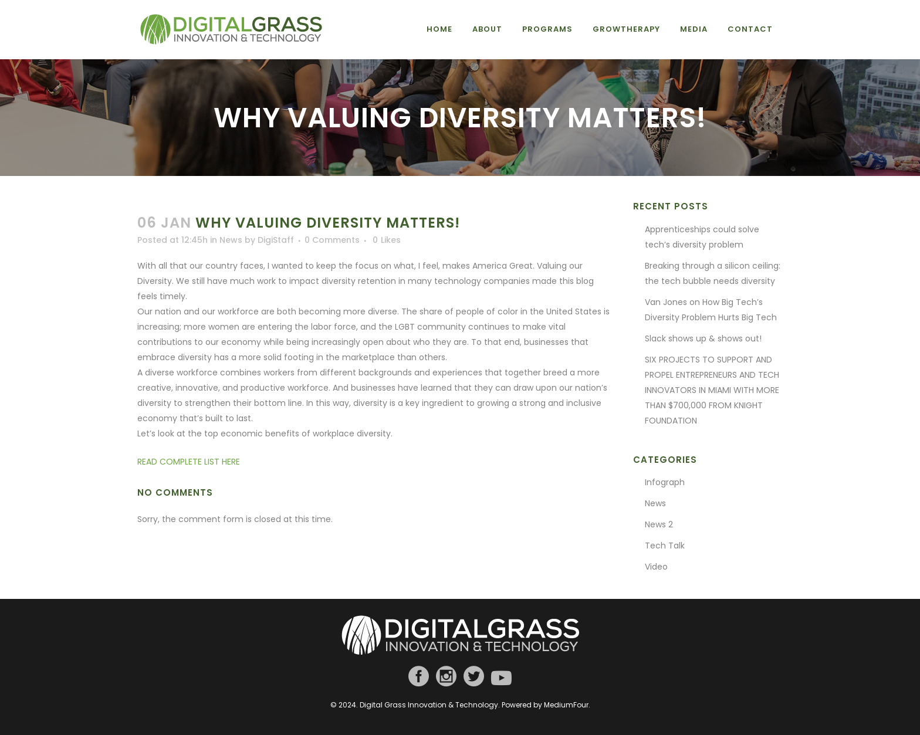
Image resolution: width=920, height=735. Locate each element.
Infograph (665, 482)
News (230, 240)
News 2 (659, 524)
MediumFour (566, 705)
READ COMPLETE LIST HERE (188, 462)
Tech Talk (665, 545)
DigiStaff (276, 240)
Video (656, 567)
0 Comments (332, 240)
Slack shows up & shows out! (703, 338)
